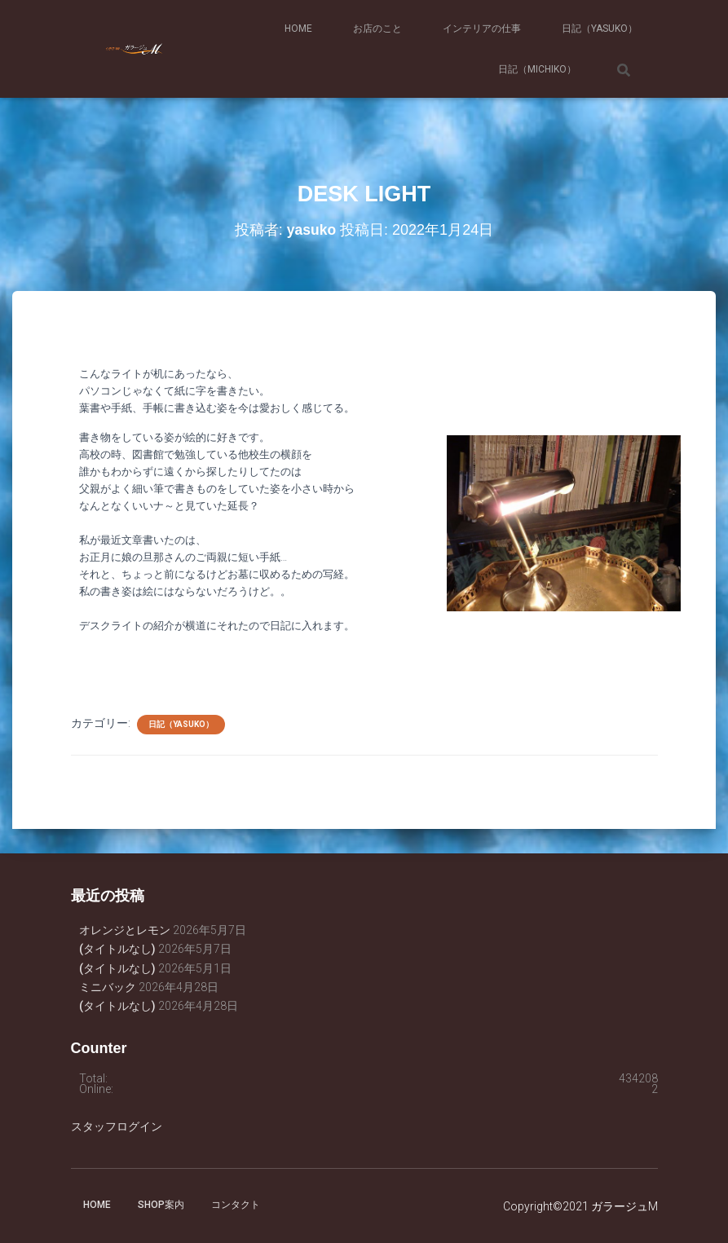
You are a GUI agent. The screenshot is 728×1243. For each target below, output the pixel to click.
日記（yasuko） (600, 28)
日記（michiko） (537, 69)
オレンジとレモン (124, 930)
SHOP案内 (161, 1204)
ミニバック (107, 987)
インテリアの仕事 (482, 28)
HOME (298, 28)
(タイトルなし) (117, 948)
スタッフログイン (116, 1126)
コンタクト (235, 1204)
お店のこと (377, 28)
